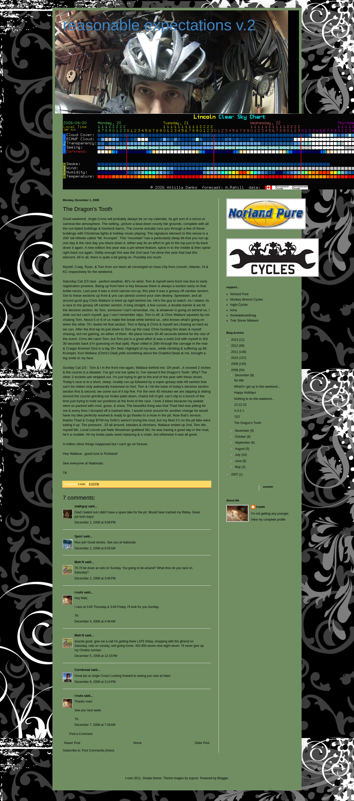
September (243, 442)
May (238, 467)
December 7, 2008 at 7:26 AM (94, 725)
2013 (235, 340)
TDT (237, 417)
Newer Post (72, 743)
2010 (235, 358)
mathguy (80, 506)
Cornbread (82, 670)
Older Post (202, 743)
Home (137, 743)
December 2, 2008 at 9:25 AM (94, 548)
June (238, 461)
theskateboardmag (243, 315)
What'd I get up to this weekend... (257, 386)
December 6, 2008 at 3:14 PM (94, 682)
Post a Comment (80, 734)
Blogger (222, 778)
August (240, 449)
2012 (235, 346)
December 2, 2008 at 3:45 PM (94, 578)
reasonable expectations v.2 (159, 25)
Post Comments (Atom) (98, 750)
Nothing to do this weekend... (254, 399)
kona (233, 310)
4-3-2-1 (239, 411)
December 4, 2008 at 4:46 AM (94, 621)
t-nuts (78, 592)
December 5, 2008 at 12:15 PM (95, 656)
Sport (78, 536)
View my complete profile (268, 519)
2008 (235, 370)
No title (239, 380)
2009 (235, 364)
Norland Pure (239, 294)
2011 (235, 352)
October (241, 436)
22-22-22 (240, 405)
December (242, 375)
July (238, 455)
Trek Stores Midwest (244, 320)
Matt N (79, 562)
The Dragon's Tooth (247, 423)
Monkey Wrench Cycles (246, 299)
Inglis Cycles (239, 305)
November (242, 431)
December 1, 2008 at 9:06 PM (94, 522)
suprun (194, 778)
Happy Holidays (245, 392)
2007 (235, 474)
